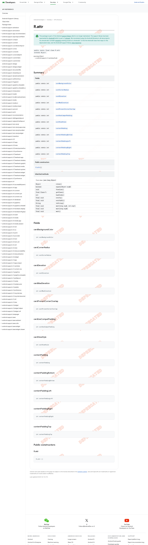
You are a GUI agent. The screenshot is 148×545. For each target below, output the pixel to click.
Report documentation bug (136, 542)
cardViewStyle (61, 122)
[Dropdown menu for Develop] (58, 2)
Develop (49, 20)
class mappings (76, 43)
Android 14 (91, 542)
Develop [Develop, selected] (53, 2)
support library (66, 36)
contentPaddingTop (63, 154)
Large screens (72, 539)
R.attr (38, 167)
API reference (8, 9)
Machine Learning (53, 542)
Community (82, 2)
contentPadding (61, 128)
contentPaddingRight (63, 147)
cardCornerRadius (62, 90)
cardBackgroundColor (63, 83)
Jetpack (67, 38)
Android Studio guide (114, 541)
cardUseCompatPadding (64, 115)
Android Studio (139, 2)
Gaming (50, 539)
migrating (58, 40)
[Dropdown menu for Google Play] (73, 2)
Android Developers (39, 20)
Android (30, 539)
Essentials (23, 2)
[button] (12, 27)
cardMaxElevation (62, 103)
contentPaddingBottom (64, 135)
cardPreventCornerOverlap (65, 109)
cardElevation (61, 96)
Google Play (67, 2)
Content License (82, 471)
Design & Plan (38, 2)
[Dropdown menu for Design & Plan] (45, 2)
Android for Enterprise (34, 542)
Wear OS (70, 542)
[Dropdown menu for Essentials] (29, 2)
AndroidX (52, 38)
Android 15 (91, 539)
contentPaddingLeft (63, 141)
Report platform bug (134, 539)
